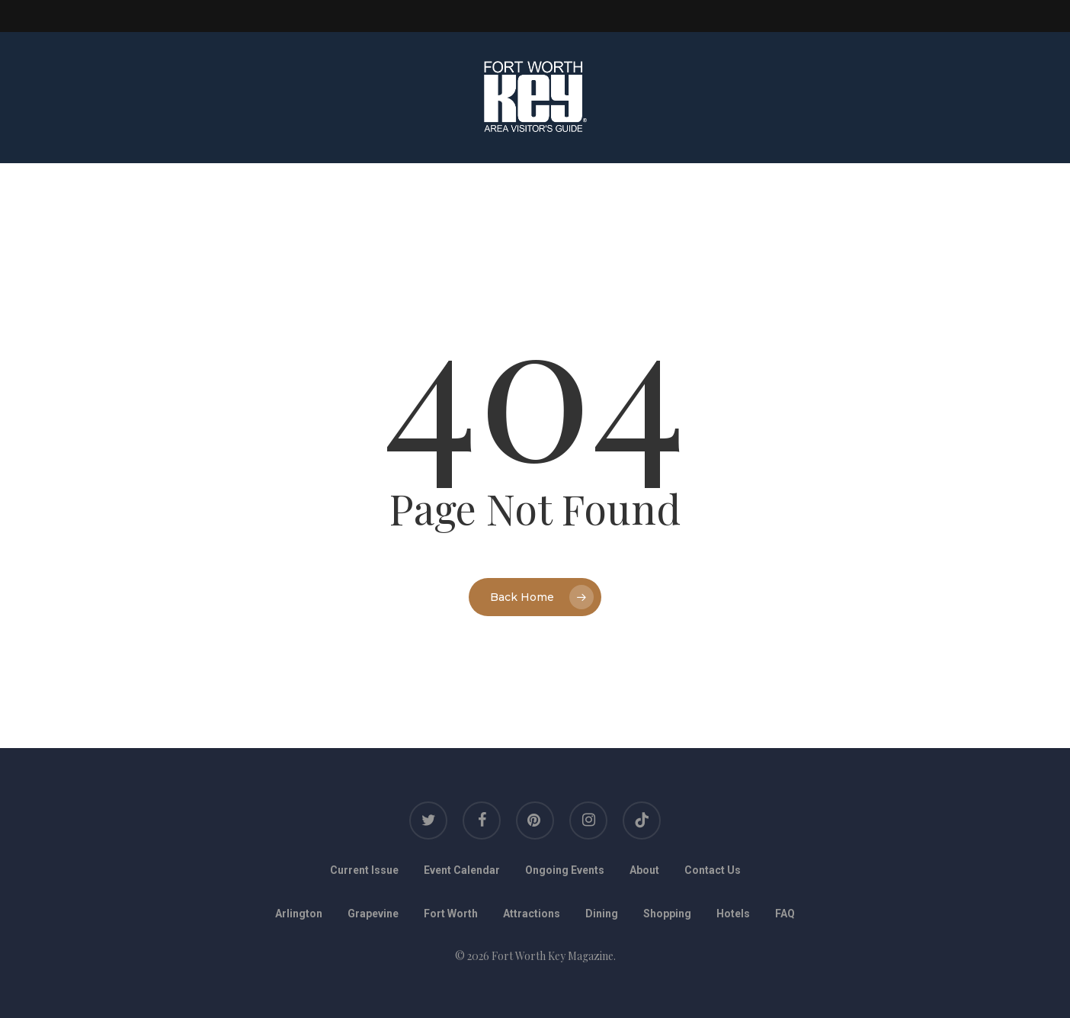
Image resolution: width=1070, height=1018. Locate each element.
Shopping (667, 913)
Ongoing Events (564, 870)
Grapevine (373, 913)
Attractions (531, 913)
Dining (601, 913)
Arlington (298, 913)
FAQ (785, 913)
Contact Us (712, 870)
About (644, 870)
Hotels (733, 913)
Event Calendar (462, 870)
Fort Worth (451, 913)
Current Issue (364, 870)
